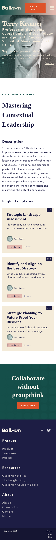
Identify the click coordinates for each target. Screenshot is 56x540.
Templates (9, 453)
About (6, 502)
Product (7, 448)
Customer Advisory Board (20, 484)
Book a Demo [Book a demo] (33, 8)
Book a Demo (28, 405)
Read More (49, 63)
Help (50, 537)
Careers (7, 511)
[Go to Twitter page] (49, 430)
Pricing (7, 457)
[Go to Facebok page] (41, 430)
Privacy (49, 531)
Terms (49, 534)
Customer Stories (14, 475)
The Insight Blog (13, 480)
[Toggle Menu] (52, 8)
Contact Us (10, 507)
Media (6, 516)
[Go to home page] (11, 8)
